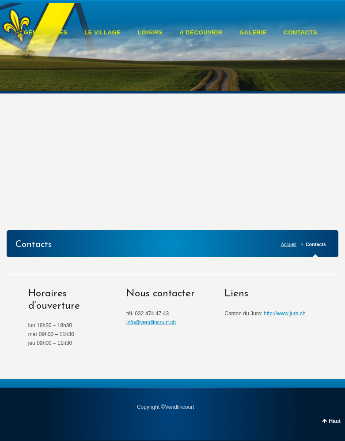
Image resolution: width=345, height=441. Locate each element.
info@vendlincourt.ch (151, 322)
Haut (335, 421)
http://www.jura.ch (285, 313)
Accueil (288, 244)
